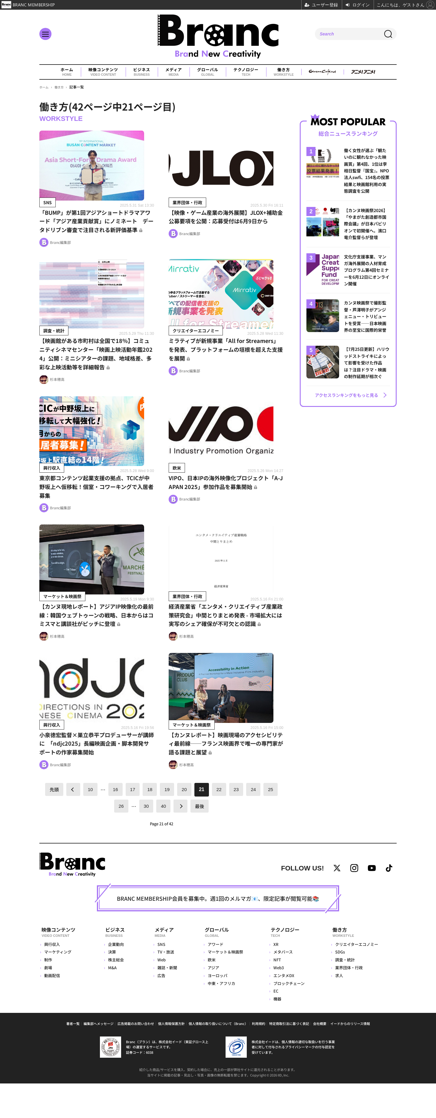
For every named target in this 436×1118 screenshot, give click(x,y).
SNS (160, 978)
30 (146, 839)
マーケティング (57, 986)
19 (167, 823)
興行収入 (52, 978)
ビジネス (141, 72)
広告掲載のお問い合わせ (135, 1058)
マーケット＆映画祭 (224, 986)
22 (220, 823)
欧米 (211, 994)
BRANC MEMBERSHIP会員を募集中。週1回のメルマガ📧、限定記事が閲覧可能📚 (218, 934)
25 (272, 823)
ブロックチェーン (288, 1017)
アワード (215, 978)
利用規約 (258, 1058)
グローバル (207, 72)
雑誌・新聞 (166, 1002)
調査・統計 (345, 994)
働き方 (284, 72)
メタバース (282, 986)
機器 (277, 1033)
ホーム (67, 72)
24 (254, 823)
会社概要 (319, 1058)
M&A (112, 1002)
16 (114, 823)
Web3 (278, 1002)
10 (89, 823)
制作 (48, 994)
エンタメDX (283, 1010)
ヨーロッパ (216, 1010)
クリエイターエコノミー (356, 978)
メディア (173, 72)
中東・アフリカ (220, 1017)
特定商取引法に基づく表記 (289, 1058)
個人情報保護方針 (171, 1058)
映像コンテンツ (103, 72)
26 (120, 839)
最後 (200, 839)
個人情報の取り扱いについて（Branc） (218, 1058)
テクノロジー (246, 72)
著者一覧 (73, 1058)
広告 (160, 1010)
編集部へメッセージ (99, 1058)
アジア (212, 1002)
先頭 (53, 823)
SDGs (340, 986)
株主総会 (116, 994)
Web (160, 994)
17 (132, 823)
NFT (277, 994)
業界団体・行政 (348, 1002)
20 (184, 823)
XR (275, 978)
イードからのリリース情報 (350, 1058)
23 (237, 823)
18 (150, 823)
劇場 (48, 1002)
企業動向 (116, 978)
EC (275, 1025)
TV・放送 (164, 986)
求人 (339, 1010)
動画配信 (52, 1010)
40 (163, 839)
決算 (112, 986)
